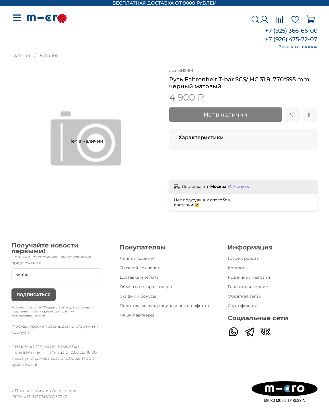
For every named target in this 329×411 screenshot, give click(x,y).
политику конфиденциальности (42, 313)
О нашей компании (140, 267)
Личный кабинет (137, 258)
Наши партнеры (137, 315)
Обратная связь (244, 296)
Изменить (238, 186)
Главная (20, 55)
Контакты (238, 267)
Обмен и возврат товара (146, 286)
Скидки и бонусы (138, 296)
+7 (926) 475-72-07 (291, 39)
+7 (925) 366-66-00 (291, 30)
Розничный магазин (249, 277)
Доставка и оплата (139, 277)
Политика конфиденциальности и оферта (164, 305)
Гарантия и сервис (248, 286)
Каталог (49, 55)
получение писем (24, 311)
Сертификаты (242, 305)
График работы (244, 258)
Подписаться (33, 294)
